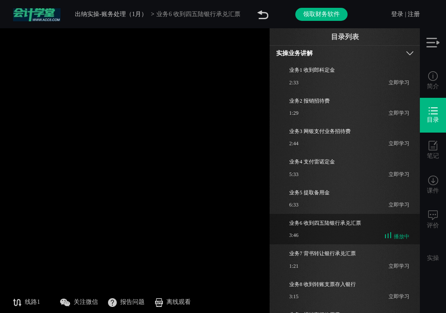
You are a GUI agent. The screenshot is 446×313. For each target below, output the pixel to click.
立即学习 (399, 83)
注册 (414, 14)
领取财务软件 (321, 14)
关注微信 (79, 302)
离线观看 (173, 302)
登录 (397, 14)
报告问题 (126, 302)
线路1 (26, 302)
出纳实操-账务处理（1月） (111, 14)
